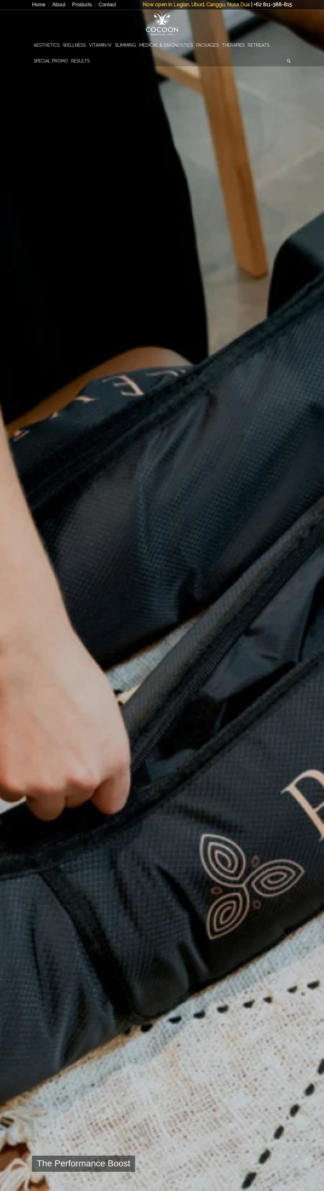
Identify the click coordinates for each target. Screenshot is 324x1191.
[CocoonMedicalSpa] (162, 23)
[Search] (288, 61)
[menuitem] (40, 4)
